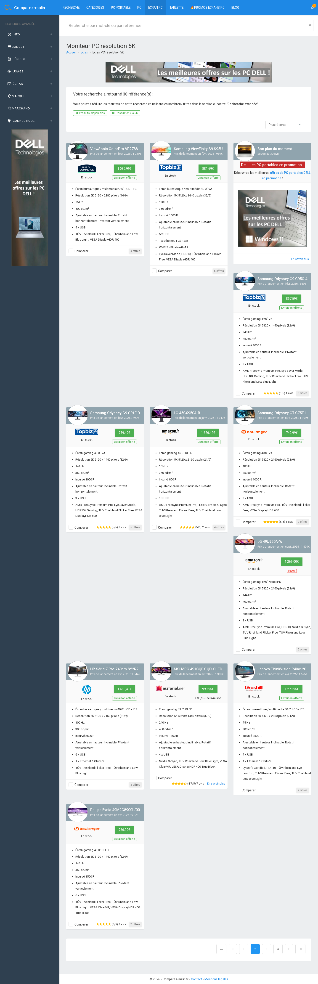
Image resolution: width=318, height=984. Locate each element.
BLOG (235, 7)
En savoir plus (300, 259)
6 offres (219, 271)
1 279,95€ (292, 689)
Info (13, 34)
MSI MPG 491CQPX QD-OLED (198, 669)
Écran (15, 83)
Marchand (18, 108)
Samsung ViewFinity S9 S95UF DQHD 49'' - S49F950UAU (221, 149)
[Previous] (221, 949)
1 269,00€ (292, 561)
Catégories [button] (95, 7)
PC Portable (120, 7)
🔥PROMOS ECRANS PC (207, 7)
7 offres (135, 924)
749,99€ (292, 433)
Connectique (21, 120)
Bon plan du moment (274, 149)
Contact (196, 979)
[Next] (289, 949)
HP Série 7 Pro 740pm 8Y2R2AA (116, 669)
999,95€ (208, 689)
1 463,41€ (124, 689)
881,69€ (208, 168)
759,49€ (124, 433)
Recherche (71, 7)
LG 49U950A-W (269, 541)
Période (16, 59)
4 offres (135, 251)
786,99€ (124, 830)
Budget (15, 46)
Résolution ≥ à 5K (125, 113)
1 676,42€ (208, 433)
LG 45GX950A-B (187, 413)
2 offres (135, 784)
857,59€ (292, 298)
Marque (16, 96)
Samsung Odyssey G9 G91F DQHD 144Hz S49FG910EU (136, 413)
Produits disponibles (90, 113)
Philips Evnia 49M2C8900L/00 (115, 810)
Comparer (81, 251)
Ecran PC (155, 7)
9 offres (302, 521)
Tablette (176, 7)
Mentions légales (216, 979)
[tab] (29, 34)
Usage (15, 71)
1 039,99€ (124, 168)
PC (139, 7)
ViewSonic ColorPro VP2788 (114, 149)
